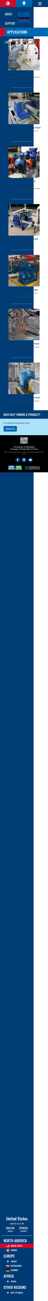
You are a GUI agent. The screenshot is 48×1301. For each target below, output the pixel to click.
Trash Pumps (24, 73)
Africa (11, 1281)
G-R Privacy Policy (24, 449)
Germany (12, 1270)
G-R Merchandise (29, 447)
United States (14, 1246)
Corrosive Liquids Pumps (24, 397)
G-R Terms (34, 449)
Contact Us (10, 428)
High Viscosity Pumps (24, 238)
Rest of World (15, 1293)
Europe (12, 1261)
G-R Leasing (14, 449)
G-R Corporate (18, 447)
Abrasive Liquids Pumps (24, 343)
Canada (11, 1250)
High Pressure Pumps (24, 289)
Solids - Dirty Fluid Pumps (24, 127)
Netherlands (14, 1266)
